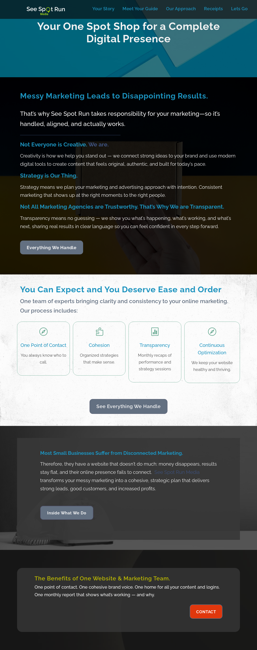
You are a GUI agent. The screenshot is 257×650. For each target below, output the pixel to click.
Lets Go (239, 8)
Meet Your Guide (140, 8)
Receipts (213, 8)
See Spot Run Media (177, 472)
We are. (98, 144)
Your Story (103, 8)
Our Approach (181, 8)
